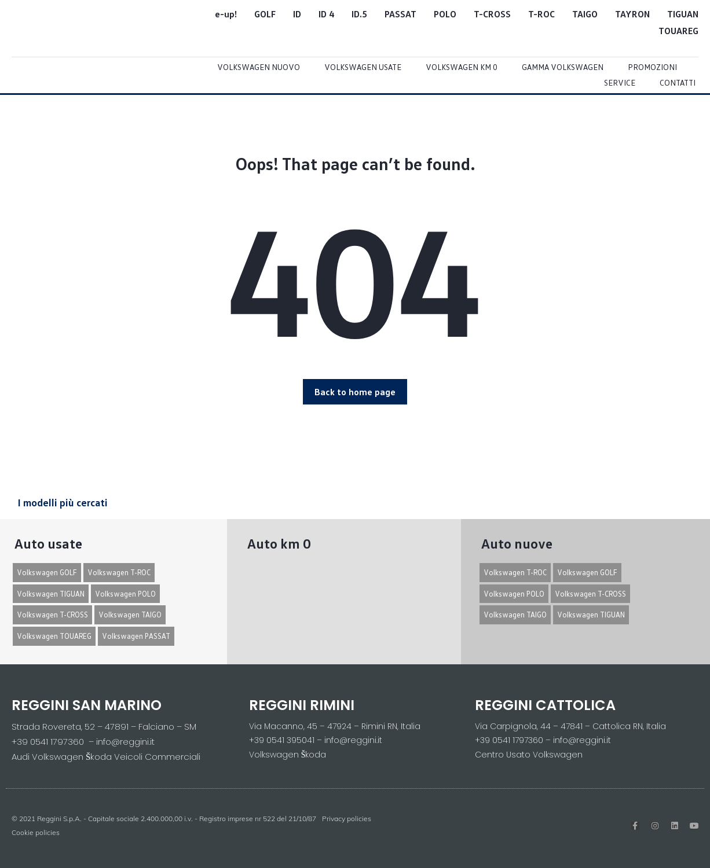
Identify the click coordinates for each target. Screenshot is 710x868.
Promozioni (652, 67)
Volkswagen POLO (125, 593)
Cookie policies (36, 832)
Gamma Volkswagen (562, 67)
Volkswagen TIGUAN (51, 593)
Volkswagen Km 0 (461, 67)
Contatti (678, 82)
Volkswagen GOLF (47, 572)
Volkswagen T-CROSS (52, 614)
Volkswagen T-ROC (119, 572)
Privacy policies (346, 818)
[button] (355, 391)
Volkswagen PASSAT (136, 636)
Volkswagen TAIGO (130, 614)
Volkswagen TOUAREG (54, 636)
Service (619, 82)
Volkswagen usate (362, 67)
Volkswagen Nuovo (258, 67)
